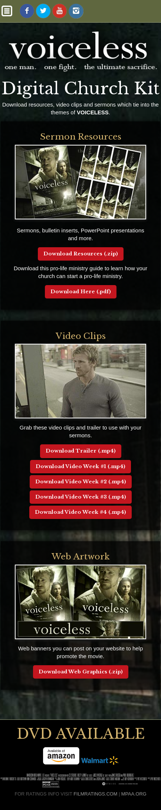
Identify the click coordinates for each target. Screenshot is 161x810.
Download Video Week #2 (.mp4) (80, 482)
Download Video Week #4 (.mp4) (80, 512)
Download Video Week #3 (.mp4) (80, 497)
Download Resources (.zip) (80, 254)
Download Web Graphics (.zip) (81, 672)
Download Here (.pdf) (80, 291)
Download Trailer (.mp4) (81, 451)
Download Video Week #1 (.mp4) (80, 466)
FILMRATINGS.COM (95, 794)
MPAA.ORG (134, 794)
